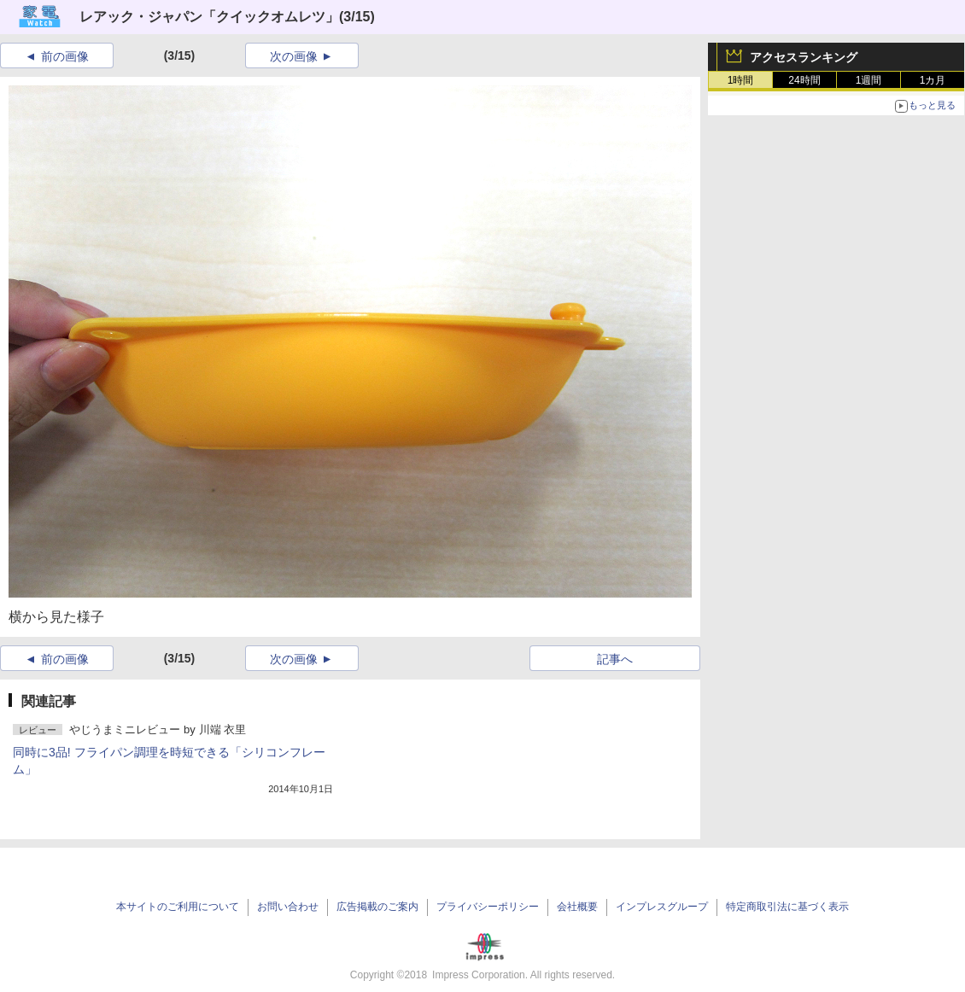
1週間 (869, 80)
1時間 (741, 80)
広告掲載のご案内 (377, 907)
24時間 (804, 80)
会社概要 (577, 907)
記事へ (615, 659)
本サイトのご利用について (177, 907)
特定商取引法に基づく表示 (787, 907)
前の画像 (65, 56)
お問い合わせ (288, 907)
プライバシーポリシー (487, 907)
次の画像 (294, 56)
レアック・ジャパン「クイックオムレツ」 (209, 16)
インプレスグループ (662, 907)
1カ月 (933, 80)
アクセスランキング (803, 57)
